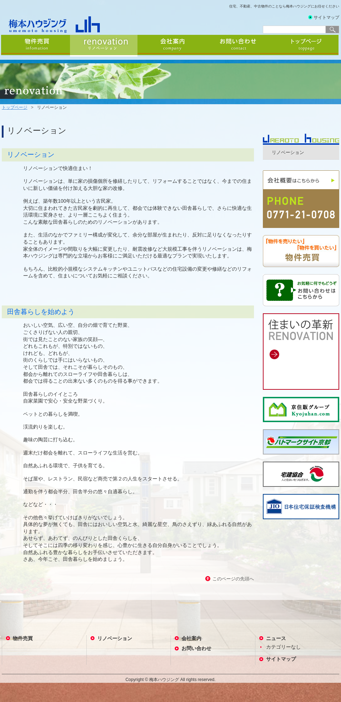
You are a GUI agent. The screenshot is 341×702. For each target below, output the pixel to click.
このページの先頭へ (233, 578)
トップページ (306, 46)
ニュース (276, 638)
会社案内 (171, 46)
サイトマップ (326, 17)
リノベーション (103, 46)
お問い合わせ (238, 46)
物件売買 (35, 46)
